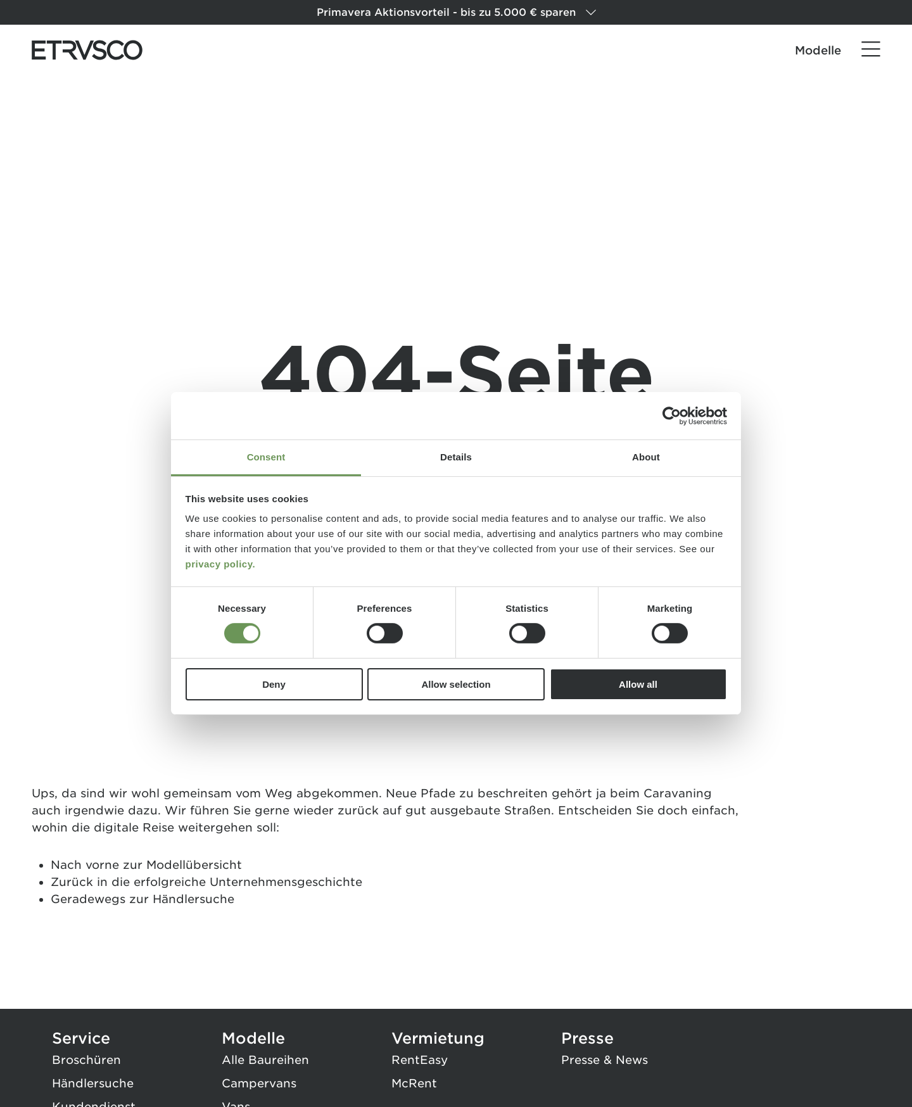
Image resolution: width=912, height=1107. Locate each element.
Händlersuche (193, 899)
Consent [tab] (266, 457)
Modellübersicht (194, 864)
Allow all (638, 684)
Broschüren (86, 1059)
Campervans (259, 1083)
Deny (274, 684)
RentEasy (419, 1059)
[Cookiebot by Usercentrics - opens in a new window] (671, 415)
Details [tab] (456, 457)
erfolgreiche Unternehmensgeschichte (248, 882)
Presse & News (604, 1059)
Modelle (818, 50)
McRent (414, 1083)
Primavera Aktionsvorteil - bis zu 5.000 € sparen (456, 12)
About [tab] (646, 457)
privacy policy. (221, 564)
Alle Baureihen (265, 1059)
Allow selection (455, 684)
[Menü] (870, 49)
